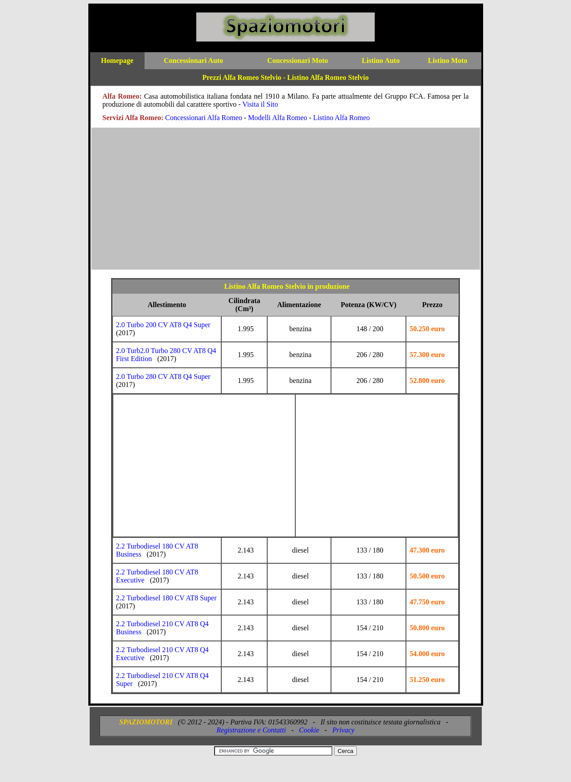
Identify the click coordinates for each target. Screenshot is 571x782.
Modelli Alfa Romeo (277, 117)
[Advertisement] (286, 202)
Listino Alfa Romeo (341, 117)
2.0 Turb (128, 350)
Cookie (309, 730)
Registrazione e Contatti (251, 730)
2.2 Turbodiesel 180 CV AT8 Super (166, 598)
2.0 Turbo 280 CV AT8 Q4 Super (163, 376)
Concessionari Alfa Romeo (203, 117)
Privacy (343, 730)
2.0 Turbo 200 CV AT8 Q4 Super (163, 325)
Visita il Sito (260, 104)
